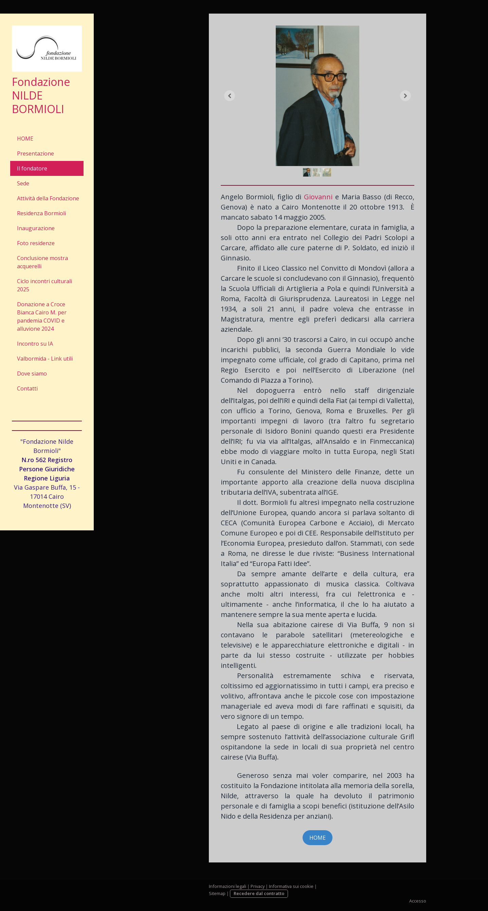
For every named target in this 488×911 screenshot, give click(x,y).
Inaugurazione (36, 228)
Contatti (27, 388)
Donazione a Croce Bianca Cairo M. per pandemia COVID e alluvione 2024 (42, 316)
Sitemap (217, 893)
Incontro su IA (35, 343)
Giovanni (318, 196)
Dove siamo (32, 373)
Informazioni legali (227, 886)
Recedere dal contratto (259, 893)
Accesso (417, 901)
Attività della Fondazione (48, 198)
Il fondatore (32, 168)
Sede (23, 183)
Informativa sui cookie (291, 886)
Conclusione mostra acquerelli (42, 262)
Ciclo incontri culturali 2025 (44, 285)
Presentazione (35, 153)
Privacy (258, 886)
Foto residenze (36, 243)
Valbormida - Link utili (45, 358)
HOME (25, 138)
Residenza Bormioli (41, 213)
